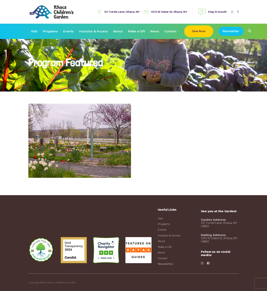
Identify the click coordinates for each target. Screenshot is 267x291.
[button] (249, 31)
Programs (164, 224)
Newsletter (165, 264)
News (161, 252)
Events (162, 229)
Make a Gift (165, 247)
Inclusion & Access (169, 235)
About (161, 241)
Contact (163, 258)
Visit (160, 218)
